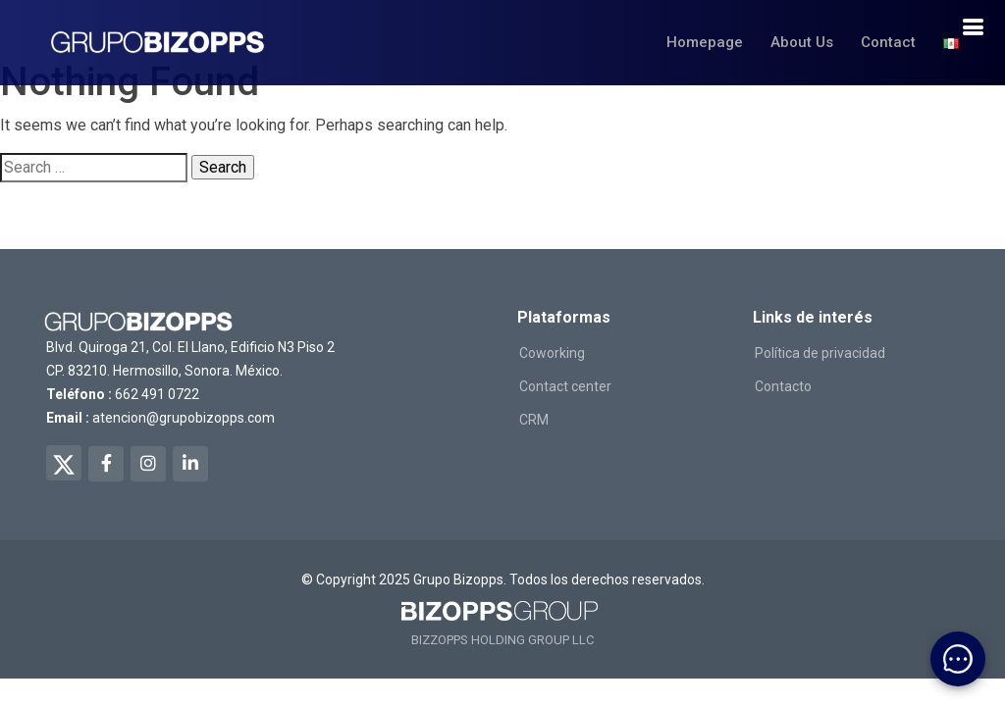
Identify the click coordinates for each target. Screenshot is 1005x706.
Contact (888, 42)
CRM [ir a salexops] (534, 420)
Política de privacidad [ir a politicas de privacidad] (820, 353)
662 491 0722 (157, 394)
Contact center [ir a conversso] (565, 386)
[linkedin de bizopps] (190, 463)
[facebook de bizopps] (106, 463)
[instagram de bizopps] (148, 463)
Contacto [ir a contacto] (783, 386)
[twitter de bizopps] (63, 462)
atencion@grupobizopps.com (183, 418)
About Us (801, 42)
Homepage (704, 42)
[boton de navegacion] (972, 27)
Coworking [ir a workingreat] (552, 353)
